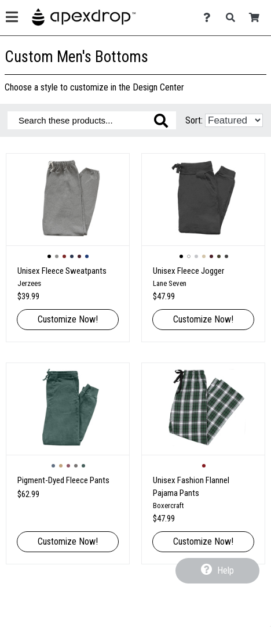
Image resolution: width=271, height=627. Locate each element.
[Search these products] (92, 120)
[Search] (234, 18)
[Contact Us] (210, 18)
